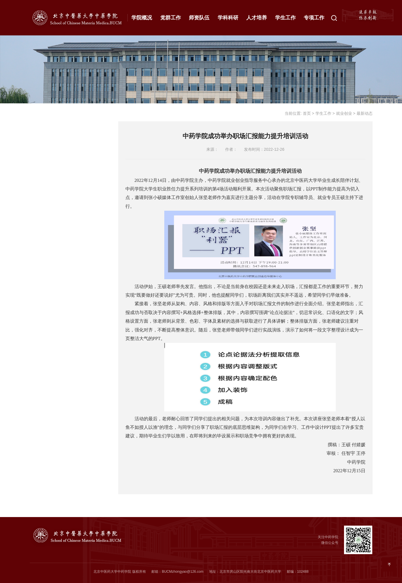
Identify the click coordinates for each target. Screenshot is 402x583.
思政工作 (47, 131)
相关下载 (47, 269)
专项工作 (314, 18)
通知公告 (67, 202)
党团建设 (47, 113)
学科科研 (228, 18)
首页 (307, 113)
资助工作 (47, 150)
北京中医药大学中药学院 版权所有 (119, 572)
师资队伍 (199, 18)
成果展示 (47, 251)
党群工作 (170, 18)
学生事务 (47, 232)
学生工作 (285, 18)
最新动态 (67, 216)
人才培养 (256, 18)
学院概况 (141, 18)
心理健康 (47, 168)
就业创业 (47, 187)
